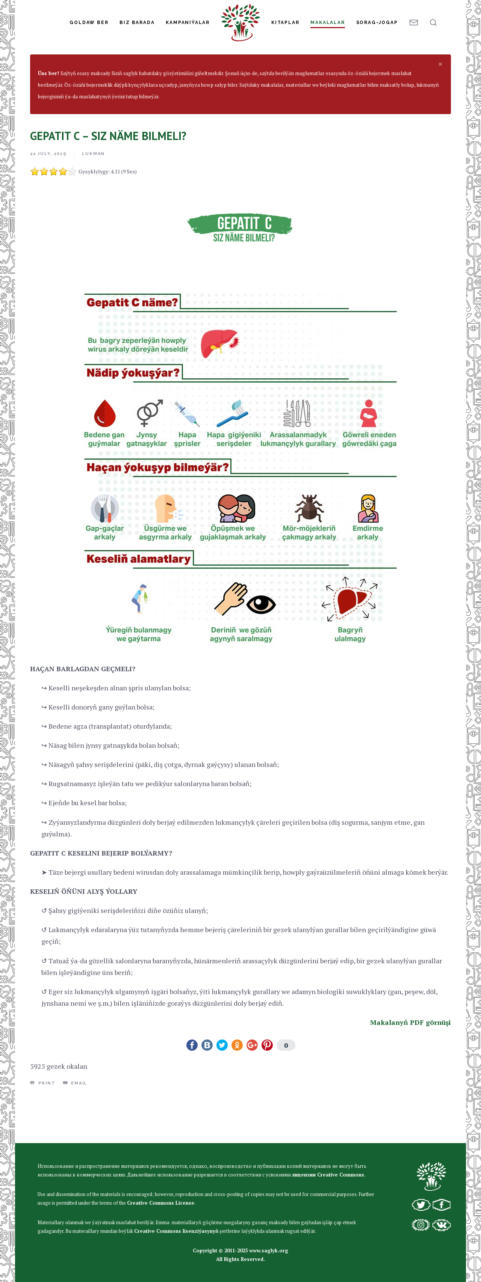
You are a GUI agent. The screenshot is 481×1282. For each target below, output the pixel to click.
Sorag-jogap (377, 22)
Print (43, 1128)
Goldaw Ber (89, 22)
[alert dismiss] (440, 108)
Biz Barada (136, 22)
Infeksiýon (212, 79)
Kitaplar (285, 22)
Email (75, 1128)
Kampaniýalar (188, 22)
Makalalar (327, 22)
